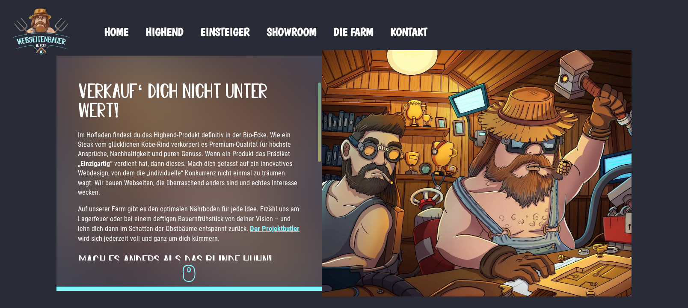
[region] (167, 171)
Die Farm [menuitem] (353, 31)
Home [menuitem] (116, 31)
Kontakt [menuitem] (408, 31)
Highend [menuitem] (164, 31)
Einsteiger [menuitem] (224, 31)
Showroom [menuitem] (291, 31)
